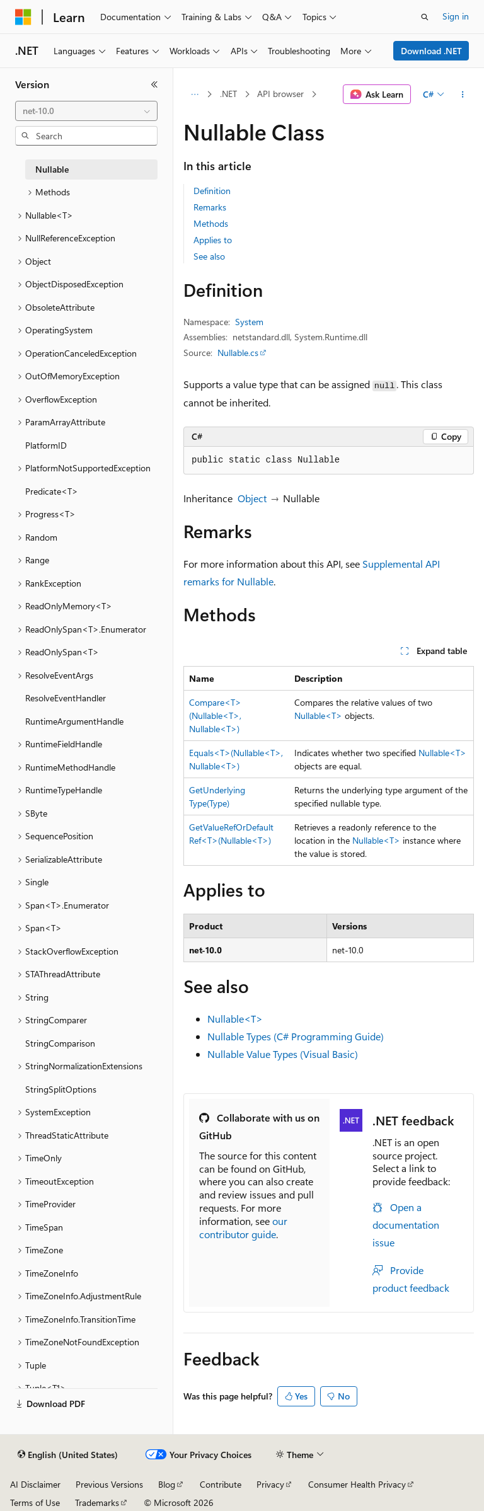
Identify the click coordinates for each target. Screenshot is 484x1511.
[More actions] (463, 94)
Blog (166, 1484)
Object (252, 498)
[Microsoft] (23, 17)
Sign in (455, 16)
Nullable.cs (237, 353)
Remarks (209, 207)
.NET (228, 94)
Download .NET (431, 51)
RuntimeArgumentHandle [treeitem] (74, 721)
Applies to (212, 240)
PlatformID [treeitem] (46, 445)
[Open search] (424, 17)
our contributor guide (243, 1227)
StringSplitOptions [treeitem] (60, 1089)
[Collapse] (154, 84)
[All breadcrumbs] (194, 94)
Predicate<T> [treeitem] (51, 491)
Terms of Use (35, 1502)
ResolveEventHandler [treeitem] (65, 698)
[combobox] (86, 111)
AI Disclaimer (35, 1484)
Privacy (270, 1484)
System (249, 322)
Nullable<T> (318, 715)
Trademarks (97, 1502)
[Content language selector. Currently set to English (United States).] (67, 1455)
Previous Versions (109, 1484)
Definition (212, 191)
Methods (210, 223)
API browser (280, 94)
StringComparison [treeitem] (60, 1043)
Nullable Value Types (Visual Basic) (282, 1053)
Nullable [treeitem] (52, 169)
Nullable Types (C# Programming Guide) (295, 1036)
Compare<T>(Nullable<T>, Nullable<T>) (215, 715)
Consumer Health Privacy (357, 1484)
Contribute (220, 1484)
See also (209, 256)
